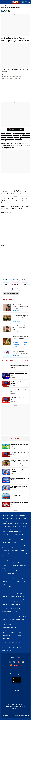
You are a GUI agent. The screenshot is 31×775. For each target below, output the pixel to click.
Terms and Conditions (12, 707)
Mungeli (12, 587)
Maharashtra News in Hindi (19, 617)
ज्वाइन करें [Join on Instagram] (15, 284)
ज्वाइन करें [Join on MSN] (15, 289)
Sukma (24, 581)
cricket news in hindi (7, 650)
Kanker (9, 563)
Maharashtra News (6, 617)
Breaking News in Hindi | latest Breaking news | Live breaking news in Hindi (19, 344)
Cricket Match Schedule (18, 648)
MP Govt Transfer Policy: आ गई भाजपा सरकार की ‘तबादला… (19, 461)
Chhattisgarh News (6, 611)
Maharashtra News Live (21, 619)
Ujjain (11, 516)
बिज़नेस (11, 473)
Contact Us (22, 707)
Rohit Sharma (19, 642)
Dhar (11, 534)
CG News (15, 611)
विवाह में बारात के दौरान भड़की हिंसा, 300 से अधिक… (19, 453)
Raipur (13, 584)
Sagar (19, 542)
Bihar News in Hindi (7, 633)
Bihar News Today (17, 633)
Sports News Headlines (19, 645)
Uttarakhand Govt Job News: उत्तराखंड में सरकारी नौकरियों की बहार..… (20, 338)
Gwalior (11, 521)
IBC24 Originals (16, 310)
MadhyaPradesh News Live (8, 630)
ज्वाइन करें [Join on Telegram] (6, 284)
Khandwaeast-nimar (18, 524)
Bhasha (6, 74)
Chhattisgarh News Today (8, 614)
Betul (25, 537)
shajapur (21, 556)
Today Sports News (6, 648)
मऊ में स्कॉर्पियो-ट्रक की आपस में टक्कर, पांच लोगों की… (19, 399)
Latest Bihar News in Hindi (18, 635)
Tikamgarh (9, 529)
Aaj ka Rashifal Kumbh (17, 591)
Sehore (4, 542)
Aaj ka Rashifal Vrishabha (8, 596)
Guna (16, 521)
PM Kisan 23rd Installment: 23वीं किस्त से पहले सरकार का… (19, 445)
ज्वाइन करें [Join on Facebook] (15, 280)
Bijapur (4, 579)
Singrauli (14, 542)
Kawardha (15, 563)
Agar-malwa (22, 516)
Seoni (9, 542)
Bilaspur (9, 579)
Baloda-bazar (25, 579)
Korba (16, 560)
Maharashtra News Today (8, 619)
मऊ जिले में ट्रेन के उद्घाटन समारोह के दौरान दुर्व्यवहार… (19, 366)
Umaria (4, 526)
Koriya (3, 573)
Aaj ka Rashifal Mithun (21, 596)
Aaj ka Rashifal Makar (21, 604)
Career (12, 708)
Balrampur (4, 581)
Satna (23, 542)
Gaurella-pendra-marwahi (14, 568)
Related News (7, 360)
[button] (2, 2)
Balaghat (11, 540)
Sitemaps (16, 665)
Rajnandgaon (5, 587)
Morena (21, 534)
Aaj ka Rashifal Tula (18, 602)
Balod (14, 579)
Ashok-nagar (5, 518)
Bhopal (15, 537)
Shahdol (16, 545)
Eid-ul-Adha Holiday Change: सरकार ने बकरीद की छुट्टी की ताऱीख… (20, 317)
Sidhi (25, 550)
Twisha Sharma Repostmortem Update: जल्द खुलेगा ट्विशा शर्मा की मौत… (20, 306)
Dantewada (15, 565)
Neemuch (9, 532)
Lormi (9, 584)
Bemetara (23, 576)
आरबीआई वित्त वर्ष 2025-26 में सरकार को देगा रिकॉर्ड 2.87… (18, 470)
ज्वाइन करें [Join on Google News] (25, 284)
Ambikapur (22, 563)
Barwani (26, 529)
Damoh (14, 526)
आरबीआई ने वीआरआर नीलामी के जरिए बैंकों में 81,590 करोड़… (19, 479)
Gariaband (18, 571)
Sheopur (4, 545)
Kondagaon (22, 560)
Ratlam (16, 534)
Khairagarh (25, 571)
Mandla (10, 537)
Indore (16, 516)
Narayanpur (12, 581)
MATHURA (12, 456)
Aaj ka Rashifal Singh (19, 599)
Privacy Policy (11, 705)
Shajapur (21, 545)
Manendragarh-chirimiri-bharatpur (10, 576)
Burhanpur (4, 540)
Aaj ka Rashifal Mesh (19, 594)
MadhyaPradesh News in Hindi (9, 625)
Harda (24, 540)
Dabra (3, 529)
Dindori (24, 526)
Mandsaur (4, 537)
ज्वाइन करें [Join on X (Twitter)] (25, 280)
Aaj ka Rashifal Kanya (7, 602)
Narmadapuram (17, 532)
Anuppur (18, 518)
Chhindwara (24, 518)
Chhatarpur (5, 521)
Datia (19, 526)
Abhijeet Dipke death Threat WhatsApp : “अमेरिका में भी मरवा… (20, 328)
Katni (26, 524)
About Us (17, 708)
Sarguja (4, 584)
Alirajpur (12, 518)
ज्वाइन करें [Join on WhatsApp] (6, 280)
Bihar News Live (6, 635)
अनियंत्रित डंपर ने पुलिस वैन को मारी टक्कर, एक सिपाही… (19, 382)
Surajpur (19, 581)
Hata (16, 550)
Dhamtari (4, 565)
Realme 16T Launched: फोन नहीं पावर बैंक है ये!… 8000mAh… (20, 352)
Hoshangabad (18, 540)
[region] (15, 25)
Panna (3, 532)
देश (11, 506)
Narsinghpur (5, 534)
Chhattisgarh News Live (21, 614)
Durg (10, 565)
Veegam (27, 715)
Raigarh (19, 584)
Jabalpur (21, 529)
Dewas (9, 526)
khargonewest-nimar (7, 524)
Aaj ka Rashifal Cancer (7, 599)
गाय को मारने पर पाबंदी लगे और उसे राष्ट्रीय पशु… (19, 503)
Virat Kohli (11, 642)
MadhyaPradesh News (7, 622)
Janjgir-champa (23, 565)
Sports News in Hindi (7, 645)
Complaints (19, 705)
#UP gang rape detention (11, 293)
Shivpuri (10, 545)
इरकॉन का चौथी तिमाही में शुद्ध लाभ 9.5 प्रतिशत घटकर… (18, 487)
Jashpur (4, 568)
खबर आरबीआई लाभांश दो (15, 495)
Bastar (19, 579)
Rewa (9, 548)
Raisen (13, 548)
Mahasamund (10, 573)
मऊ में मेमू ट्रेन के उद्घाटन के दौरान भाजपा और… (18, 374)
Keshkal (4, 563)
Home (2, 6)
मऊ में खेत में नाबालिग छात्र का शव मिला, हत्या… (18, 390)
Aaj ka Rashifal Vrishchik (8, 604)
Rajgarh (18, 548)
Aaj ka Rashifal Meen (7, 594)
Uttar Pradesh (9, 6)
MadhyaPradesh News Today (9, 627)
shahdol (10, 556)
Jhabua (15, 529)
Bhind (20, 537)
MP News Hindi (20, 630)
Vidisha (4, 548)
